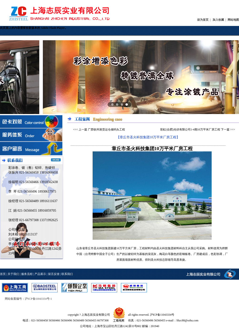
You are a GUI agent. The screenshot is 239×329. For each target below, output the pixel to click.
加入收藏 (218, 19)
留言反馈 (54, 274)
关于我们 (13, 274)
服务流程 (27, 274)
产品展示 (40, 274)
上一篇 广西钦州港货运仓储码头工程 (102, 129)
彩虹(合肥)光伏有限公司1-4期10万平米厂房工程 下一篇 (194, 129)
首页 (3, 274)
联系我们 (67, 274)
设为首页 (203, 19)
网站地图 (233, 19)
